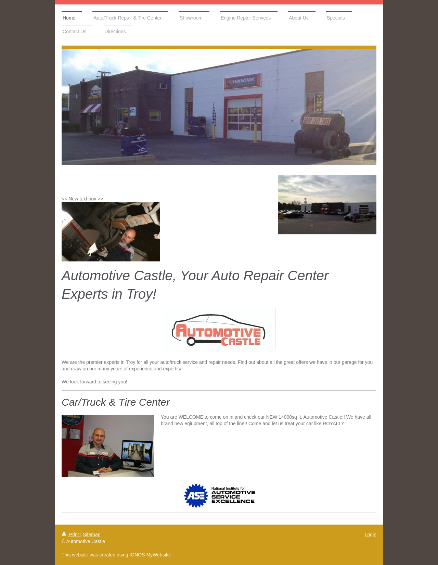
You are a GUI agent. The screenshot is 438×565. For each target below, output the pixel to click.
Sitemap (91, 534)
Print (71, 534)
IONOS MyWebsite (149, 554)
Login (370, 534)
